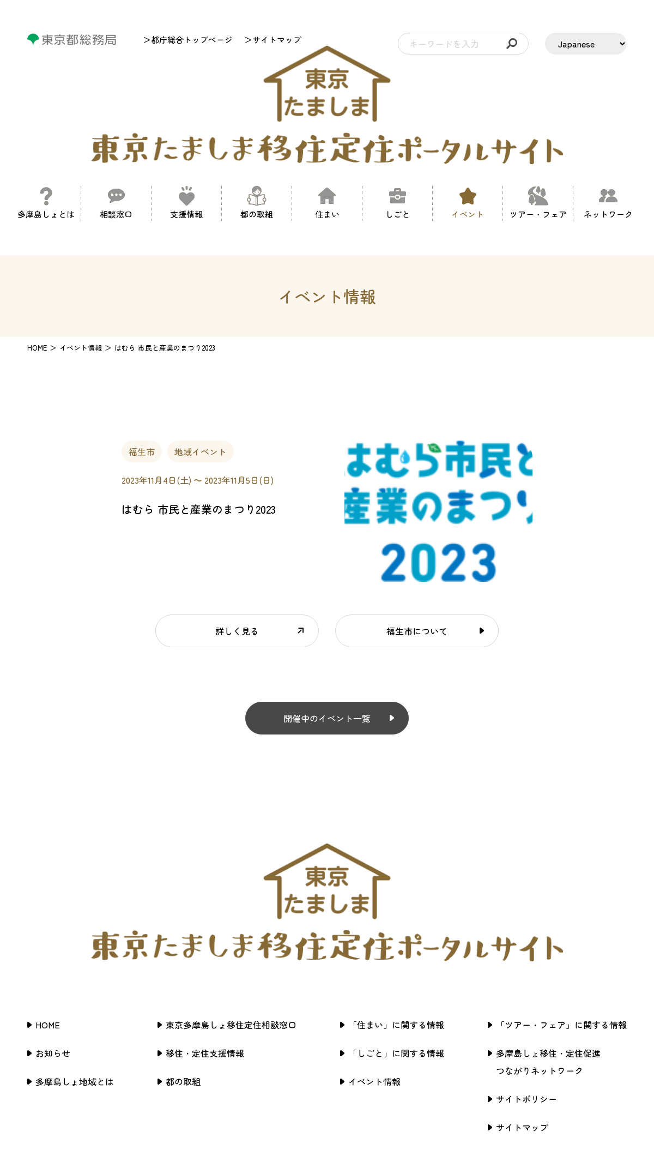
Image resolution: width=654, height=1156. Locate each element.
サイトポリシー (526, 978)
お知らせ (52, 932)
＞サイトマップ (272, 39)
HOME (37, 287)
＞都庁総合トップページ (188, 39)
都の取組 (183, 960)
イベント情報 (374, 960)
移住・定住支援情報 (205, 932)
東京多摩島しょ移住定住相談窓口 (231, 904)
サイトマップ (522, 1006)
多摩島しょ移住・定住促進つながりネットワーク (548, 941)
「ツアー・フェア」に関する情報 (561, 904)
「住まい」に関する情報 (396, 904)
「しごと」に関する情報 (396, 932)
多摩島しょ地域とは (74, 960)
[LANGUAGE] (586, 44)
